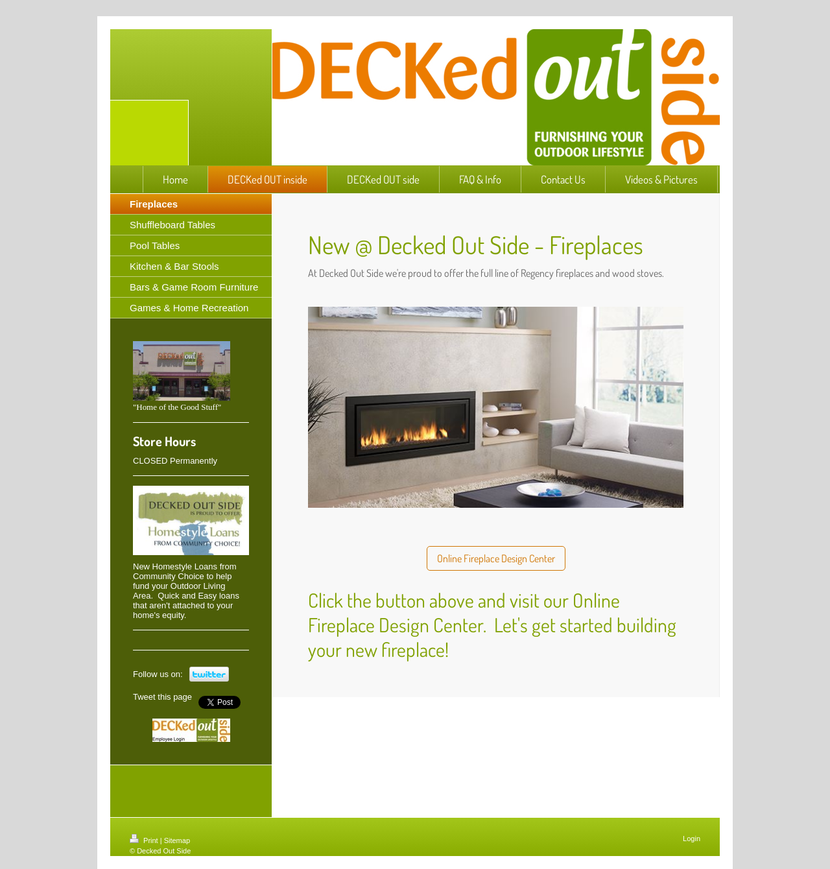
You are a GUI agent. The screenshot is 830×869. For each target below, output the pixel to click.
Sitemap (177, 840)
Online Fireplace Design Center (496, 558)
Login (691, 838)
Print (145, 840)
